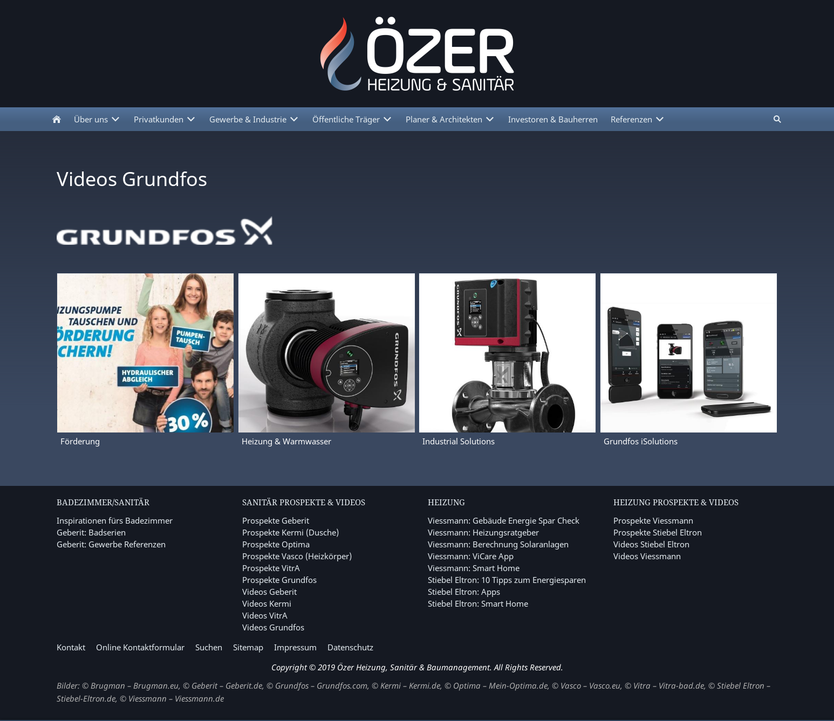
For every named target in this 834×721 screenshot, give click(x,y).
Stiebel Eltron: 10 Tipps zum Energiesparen (507, 579)
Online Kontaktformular (140, 647)
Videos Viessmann (647, 556)
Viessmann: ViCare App (471, 556)
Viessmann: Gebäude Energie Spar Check (503, 520)
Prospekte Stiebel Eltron (657, 532)
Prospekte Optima (276, 544)
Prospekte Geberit (275, 520)
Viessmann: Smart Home (473, 567)
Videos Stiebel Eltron (651, 544)
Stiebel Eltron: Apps (464, 591)
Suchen (208, 647)
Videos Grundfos (273, 627)
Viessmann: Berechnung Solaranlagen (498, 544)
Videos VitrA (265, 615)
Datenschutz (350, 647)
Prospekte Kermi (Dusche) (290, 532)
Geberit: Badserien (91, 532)
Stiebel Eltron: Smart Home (478, 603)
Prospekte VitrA (271, 567)
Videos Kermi (266, 603)
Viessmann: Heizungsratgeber (483, 532)
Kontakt (71, 647)
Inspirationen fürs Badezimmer (115, 520)
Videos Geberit (269, 591)
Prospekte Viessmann (653, 520)
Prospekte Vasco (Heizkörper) (297, 556)
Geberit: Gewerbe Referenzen (111, 544)
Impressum (295, 647)
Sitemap (248, 647)
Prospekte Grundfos (279, 579)
